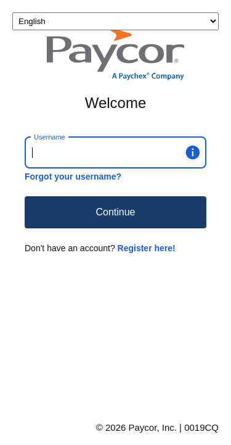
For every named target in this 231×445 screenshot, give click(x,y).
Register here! (147, 248)
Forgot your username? (73, 176)
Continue (115, 212)
